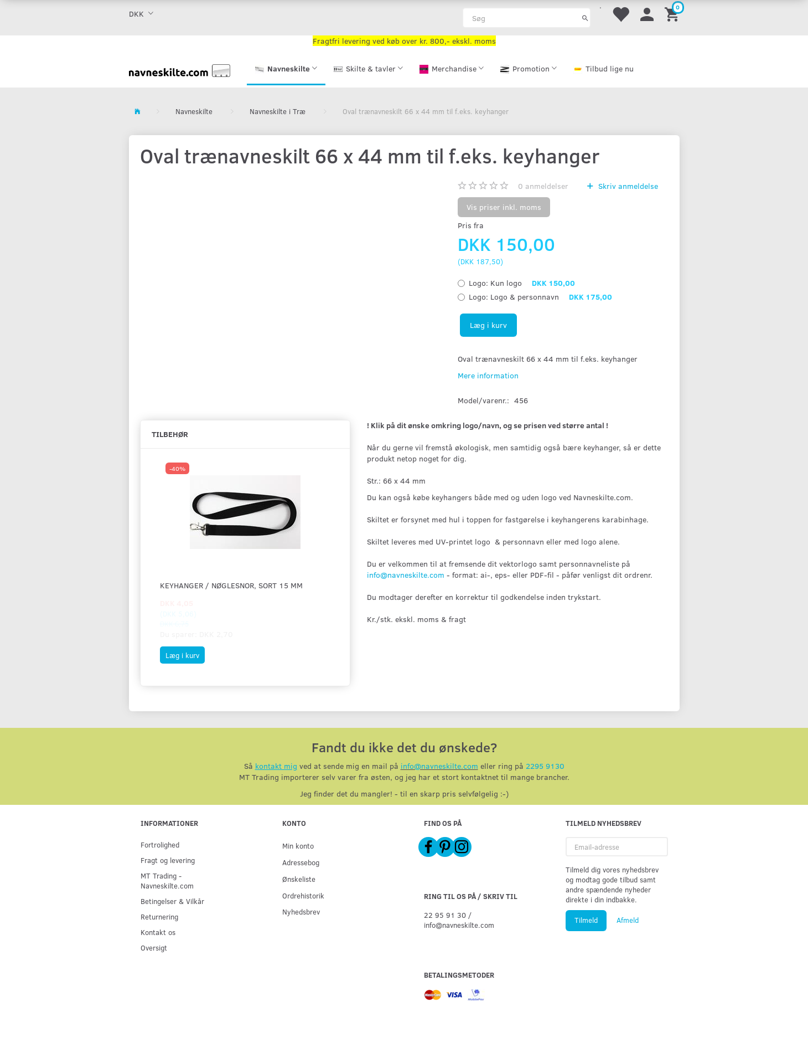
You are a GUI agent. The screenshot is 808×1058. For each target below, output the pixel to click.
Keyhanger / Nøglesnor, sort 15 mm (231, 585)
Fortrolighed (160, 844)
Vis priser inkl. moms (504, 207)
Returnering (159, 916)
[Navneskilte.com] (180, 69)
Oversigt (154, 947)
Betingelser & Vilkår (172, 901)
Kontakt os (158, 932)
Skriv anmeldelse (627, 186)
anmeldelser (543, 186)
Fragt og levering (168, 860)
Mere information (488, 375)
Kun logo (522, 283)
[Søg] (585, 17)
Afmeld (628, 920)
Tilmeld (586, 920)
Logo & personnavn (540, 296)
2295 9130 (545, 766)
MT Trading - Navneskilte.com (167, 880)
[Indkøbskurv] (673, 13)
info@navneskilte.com (405, 574)
